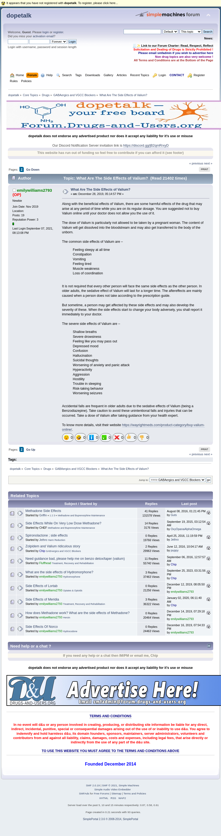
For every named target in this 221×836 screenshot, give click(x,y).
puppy (175, 550)
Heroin (66, 617)
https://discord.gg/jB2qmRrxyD (146, 145)
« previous (196, 163)
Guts (174, 515)
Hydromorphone (71, 576)
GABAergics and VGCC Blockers (63, 551)
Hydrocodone (70, 631)
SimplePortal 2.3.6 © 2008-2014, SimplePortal (110, 819)
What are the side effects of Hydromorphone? (59, 572)
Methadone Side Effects (43, 511)
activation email (43, 36)
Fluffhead (45, 563)
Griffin (43, 515)
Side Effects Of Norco (41, 627)
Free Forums (101, 793)
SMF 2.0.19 (93, 785)
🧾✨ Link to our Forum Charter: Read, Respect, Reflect (173, 45)
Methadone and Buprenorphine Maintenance (81, 515)
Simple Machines (129, 785)
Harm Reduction (56, 540)
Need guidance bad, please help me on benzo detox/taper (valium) (75, 559)
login (45, 32)
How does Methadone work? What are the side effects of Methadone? (77, 613)
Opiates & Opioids (72, 590)
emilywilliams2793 (34, 190)
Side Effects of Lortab (41, 586)
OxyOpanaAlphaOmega (186, 529)
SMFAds (84, 793)
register (58, 32)
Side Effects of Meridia (42, 599)
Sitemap (116, 793)
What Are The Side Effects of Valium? (100, 189)
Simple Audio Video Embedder (112, 789)
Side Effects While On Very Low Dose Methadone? (63, 523)
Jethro (43, 539)
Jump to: (144, 479)
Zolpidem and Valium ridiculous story (52, 546)
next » (208, 163)
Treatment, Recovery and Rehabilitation (73, 563)
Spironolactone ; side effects (46, 535)
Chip (42, 550)
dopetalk (18, 15)
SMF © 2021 (109, 785)
